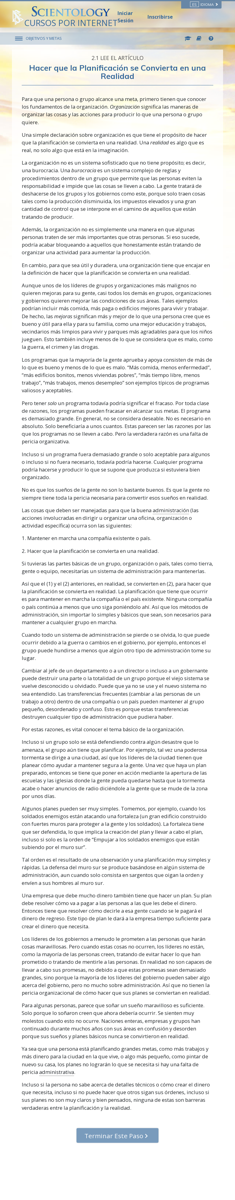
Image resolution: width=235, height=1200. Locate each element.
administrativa (56, 1071)
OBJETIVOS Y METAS (44, 38)
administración (171, 510)
